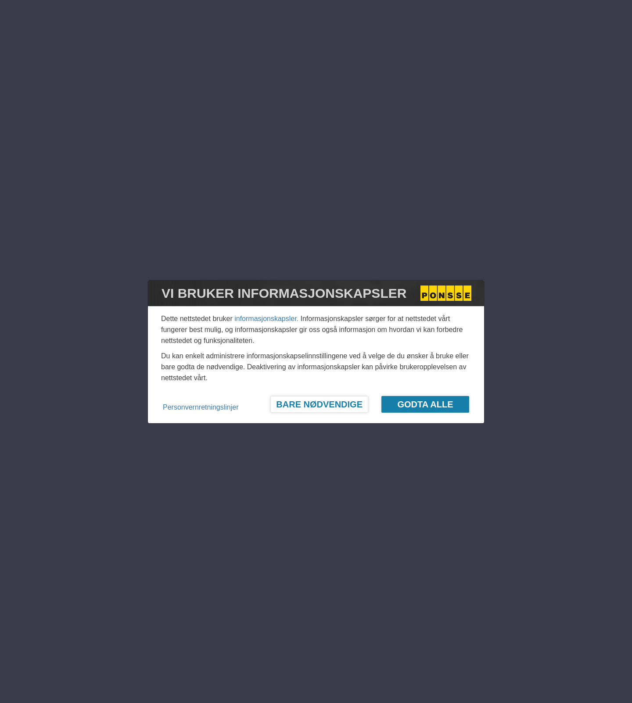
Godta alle (425, 404)
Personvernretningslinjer (201, 407)
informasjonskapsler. (266, 318)
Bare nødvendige (319, 404)
